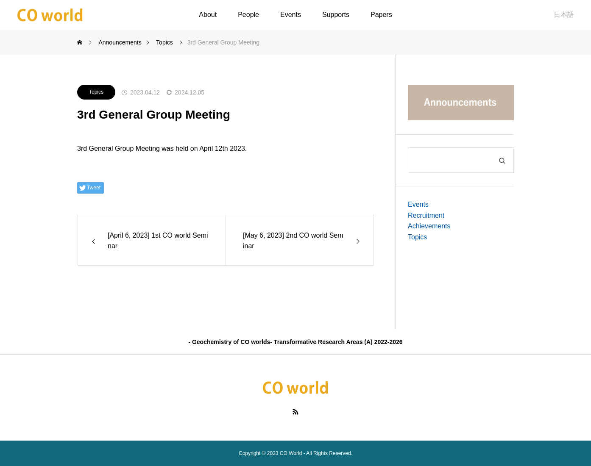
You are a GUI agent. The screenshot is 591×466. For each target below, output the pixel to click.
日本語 (564, 14)
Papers (381, 14)
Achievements (429, 226)
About (208, 14)
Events (290, 14)
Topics (96, 92)
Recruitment (426, 215)
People (248, 14)
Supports (335, 14)
